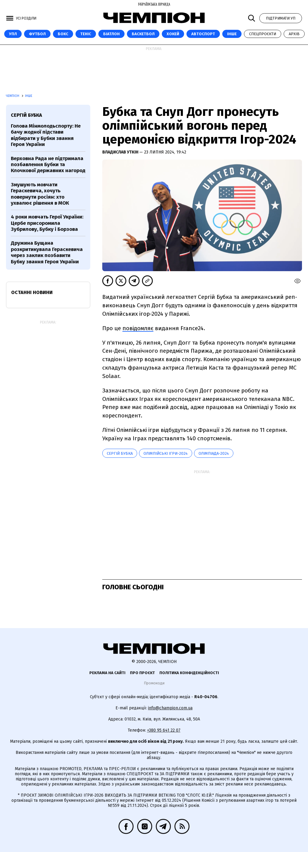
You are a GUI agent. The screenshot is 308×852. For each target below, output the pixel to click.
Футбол (37, 34)
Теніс (85, 34)
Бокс (63, 34)
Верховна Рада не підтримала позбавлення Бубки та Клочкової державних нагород (48, 164)
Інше (232, 34)
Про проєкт (142, 673)
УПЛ (13, 34)
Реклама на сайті (107, 673)
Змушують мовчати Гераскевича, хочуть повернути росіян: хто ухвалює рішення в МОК (40, 193)
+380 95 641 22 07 (163, 730)
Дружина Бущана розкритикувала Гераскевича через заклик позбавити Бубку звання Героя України (47, 252)
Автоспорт (203, 34)
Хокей (173, 34)
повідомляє (137, 328)
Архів (294, 34)
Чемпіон (13, 96)
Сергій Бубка (120, 453)
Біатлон (111, 34)
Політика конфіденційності (189, 673)
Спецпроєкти (262, 34)
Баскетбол (143, 34)
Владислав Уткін (120, 152)
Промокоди (154, 683)
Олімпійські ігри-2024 (165, 453)
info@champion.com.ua (170, 708)
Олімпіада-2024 (214, 453)
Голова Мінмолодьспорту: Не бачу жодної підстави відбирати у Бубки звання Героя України (46, 135)
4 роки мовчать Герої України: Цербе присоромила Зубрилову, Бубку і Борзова (47, 223)
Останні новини (32, 292)
